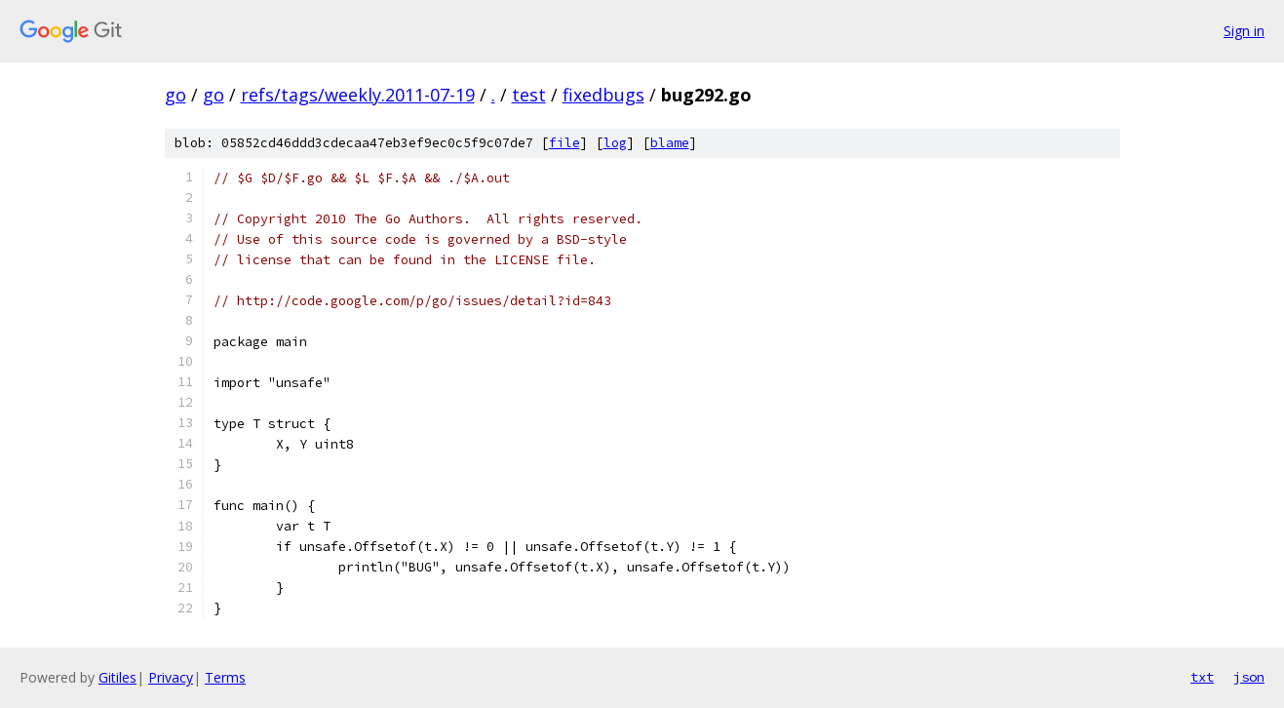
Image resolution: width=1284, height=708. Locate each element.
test (529, 94)
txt (1202, 677)
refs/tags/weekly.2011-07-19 (358, 94)
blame (669, 143)
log (615, 143)
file (564, 143)
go (175, 94)
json (1249, 677)
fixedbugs (603, 94)
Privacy (170, 677)
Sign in (1244, 30)
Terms (225, 677)
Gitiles (117, 677)
